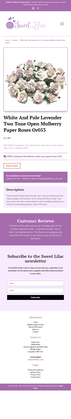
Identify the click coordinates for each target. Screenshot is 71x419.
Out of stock (12, 165)
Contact (35, 332)
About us (35, 329)
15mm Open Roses (33, 145)
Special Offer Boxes (35, 327)
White (25, 148)
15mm (11, 148)
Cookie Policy (35, 377)
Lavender (18, 148)
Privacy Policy (35, 375)
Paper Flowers (58, 145)
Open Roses (46, 145)
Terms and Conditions (35, 370)
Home (35, 322)
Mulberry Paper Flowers (35, 325)
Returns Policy (35, 372)
